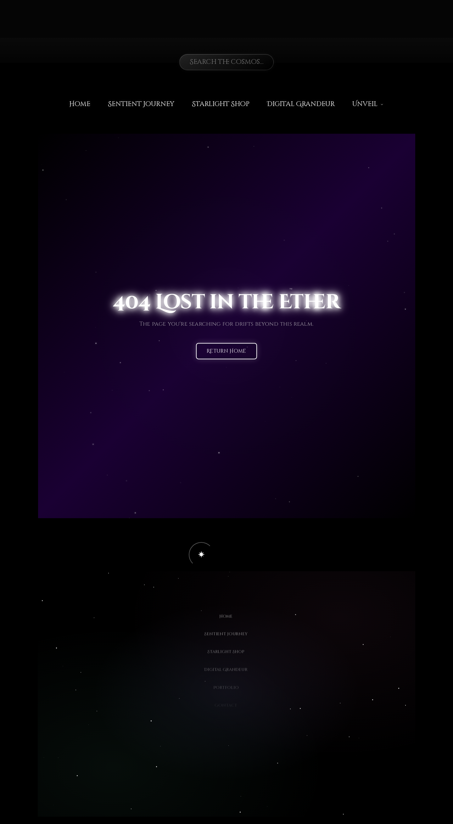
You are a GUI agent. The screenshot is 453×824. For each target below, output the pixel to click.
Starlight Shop (220, 104)
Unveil (368, 104)
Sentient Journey (141, 104)
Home (79, 104)
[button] (201, 554)
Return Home (226, 351)
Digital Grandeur (301, 104)
